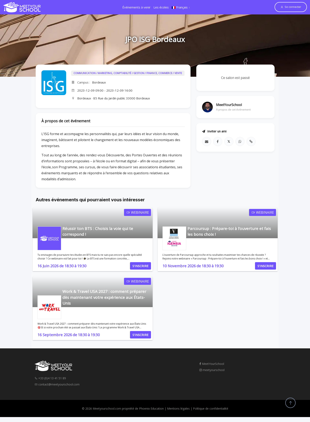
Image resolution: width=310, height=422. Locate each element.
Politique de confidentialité (210, 408)
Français (180, 7)
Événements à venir (136, 7)
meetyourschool (212, 370)
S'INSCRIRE (140, 266)
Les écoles (161, 7)
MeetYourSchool (211, 364)
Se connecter (290, 7)
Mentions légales (178, 408)
